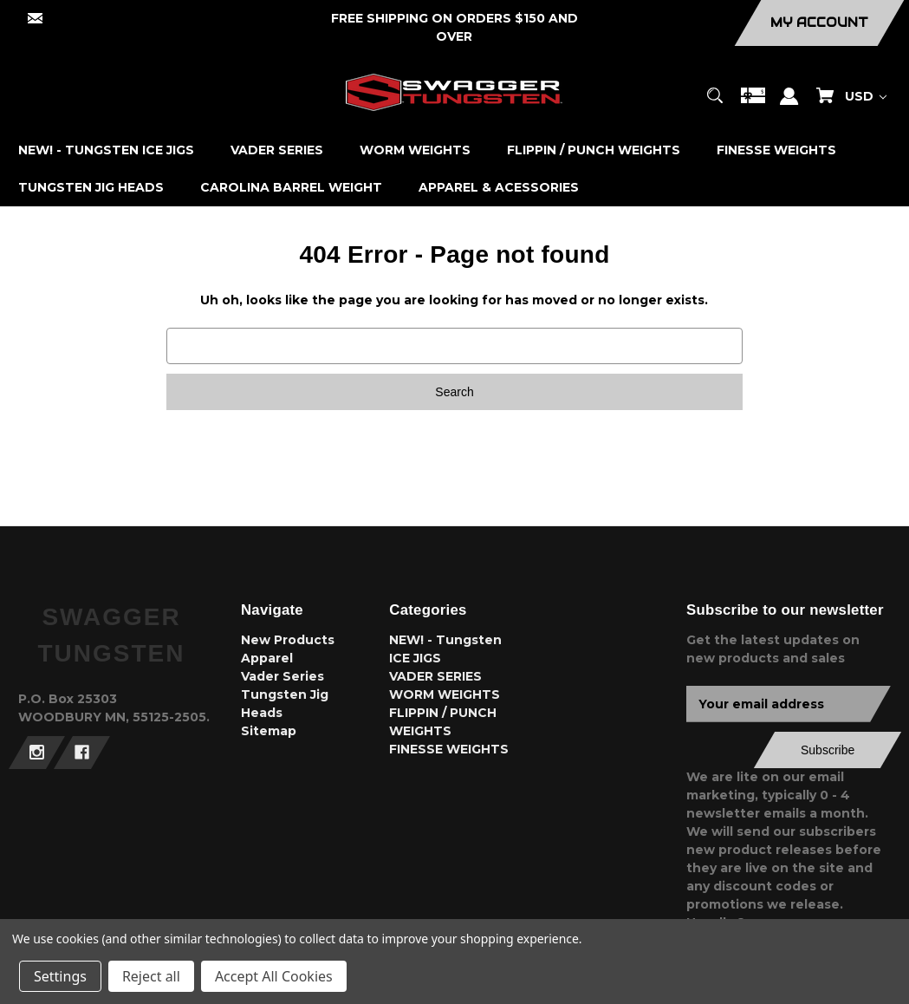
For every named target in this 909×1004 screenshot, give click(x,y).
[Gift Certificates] (753, 103)
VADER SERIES (435, 676)
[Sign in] (789, 104)
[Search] (715, 103)
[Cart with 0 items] (825, 103)
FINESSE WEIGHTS (449, 749)
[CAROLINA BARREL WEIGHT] (292, 187)
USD (865, 96)
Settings (60, 976)
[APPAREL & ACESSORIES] (499, 187)
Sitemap (268, 731)
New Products (287, 640)
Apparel (267, 658)
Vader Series (282, 676)
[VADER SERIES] (277, 150)
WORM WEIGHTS (444, 694)
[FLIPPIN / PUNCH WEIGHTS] (594, 150)
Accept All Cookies (274, 976)
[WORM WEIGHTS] (415, 150)
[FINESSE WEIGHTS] (777, 150)
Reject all (151, 976)
